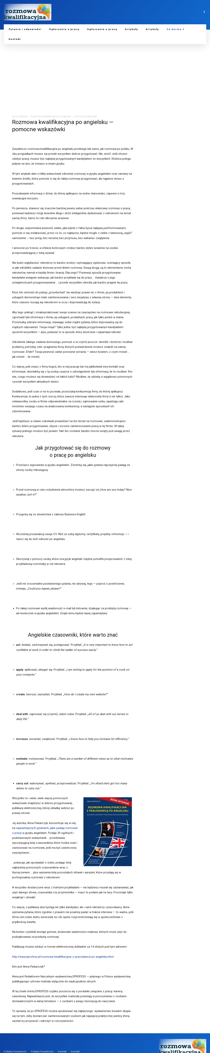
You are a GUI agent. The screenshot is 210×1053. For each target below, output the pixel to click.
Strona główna (19, 116)
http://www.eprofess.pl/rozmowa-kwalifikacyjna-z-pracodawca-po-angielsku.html (63, 956)
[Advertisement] (105, 72)
